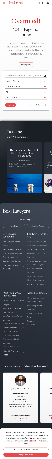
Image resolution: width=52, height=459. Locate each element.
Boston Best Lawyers (35, 276)
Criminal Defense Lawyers (14, 328)
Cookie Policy (34, 441)
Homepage (26, 64)
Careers (30, 321)
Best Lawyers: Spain (11, 257)
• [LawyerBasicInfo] (17, 421)
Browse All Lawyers (38, 105)
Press (29, 317)
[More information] (26, 418)
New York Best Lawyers (36, 242)
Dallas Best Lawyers (35, 265)
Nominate (14, 226)
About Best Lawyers (35, 298)
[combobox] (24, 76)
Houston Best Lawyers (36, 261)
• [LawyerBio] (20, 421)
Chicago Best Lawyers (36, 249)
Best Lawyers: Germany (12, 261)
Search (11, 105)
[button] (44, 81)
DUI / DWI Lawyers (11, 331)
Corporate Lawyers (11, 335)
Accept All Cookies (26, 454)
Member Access (38, 226)
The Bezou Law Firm (20, 394)
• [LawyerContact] (23, 421)
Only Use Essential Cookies (26, 449)
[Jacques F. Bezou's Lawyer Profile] (20, 383)
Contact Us (31, 325)
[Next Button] (36, 398)
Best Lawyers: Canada (12, 249)
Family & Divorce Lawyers (13, 324)
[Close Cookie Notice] (50, 431)
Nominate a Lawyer (35, 313)
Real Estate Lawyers (11, 347)
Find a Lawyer (26, 219)
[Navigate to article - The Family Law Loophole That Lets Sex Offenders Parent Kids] (24, 167)
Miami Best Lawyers (35, 280)
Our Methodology (34, 302)
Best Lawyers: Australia (12, 253)
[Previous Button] (4, 398)
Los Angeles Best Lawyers (37, 245)
